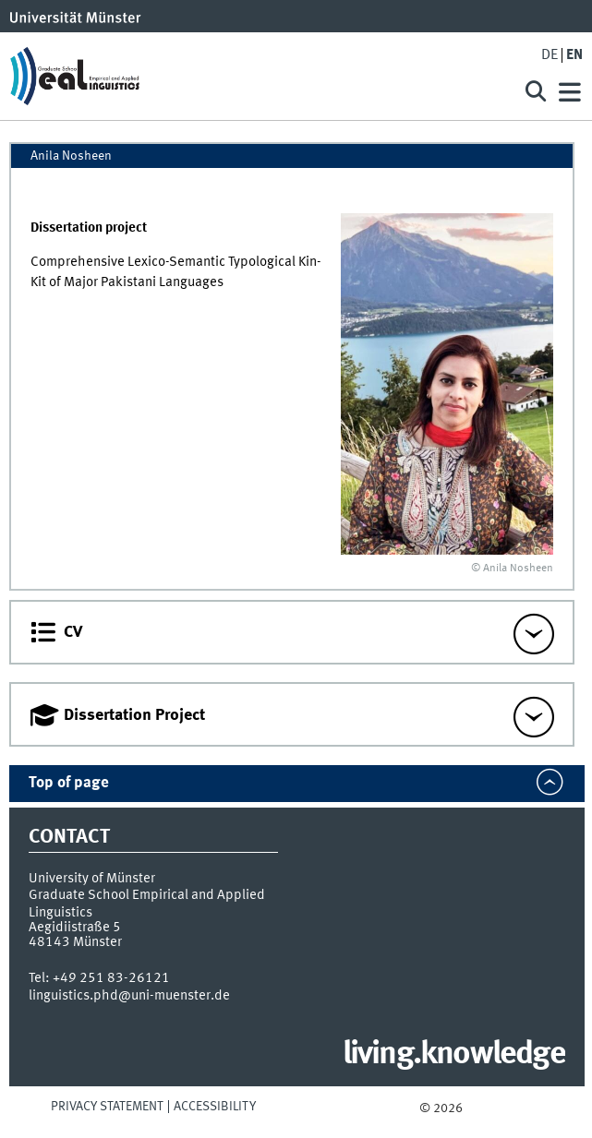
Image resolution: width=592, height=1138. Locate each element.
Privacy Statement (107, 1106)
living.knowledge (454, 1055)
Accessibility (215, 1106)
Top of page (69, 783)
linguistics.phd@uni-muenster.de (129, 995)
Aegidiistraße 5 (75, 927)
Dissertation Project (134, 715)
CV (73, 632)
